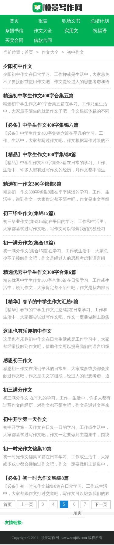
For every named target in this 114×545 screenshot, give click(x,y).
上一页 (26, 505)
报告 (42, 21)
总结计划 (100, 21)
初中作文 (75, 53)
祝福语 (100, 30)
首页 (14, 21)
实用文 (71, 30)
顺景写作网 (50, 538)
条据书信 (14, 30)
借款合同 (43, 40)
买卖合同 (14, 40)
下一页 (101, 505)
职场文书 (71, 21)
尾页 (77, 513)
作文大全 (43, 30)
